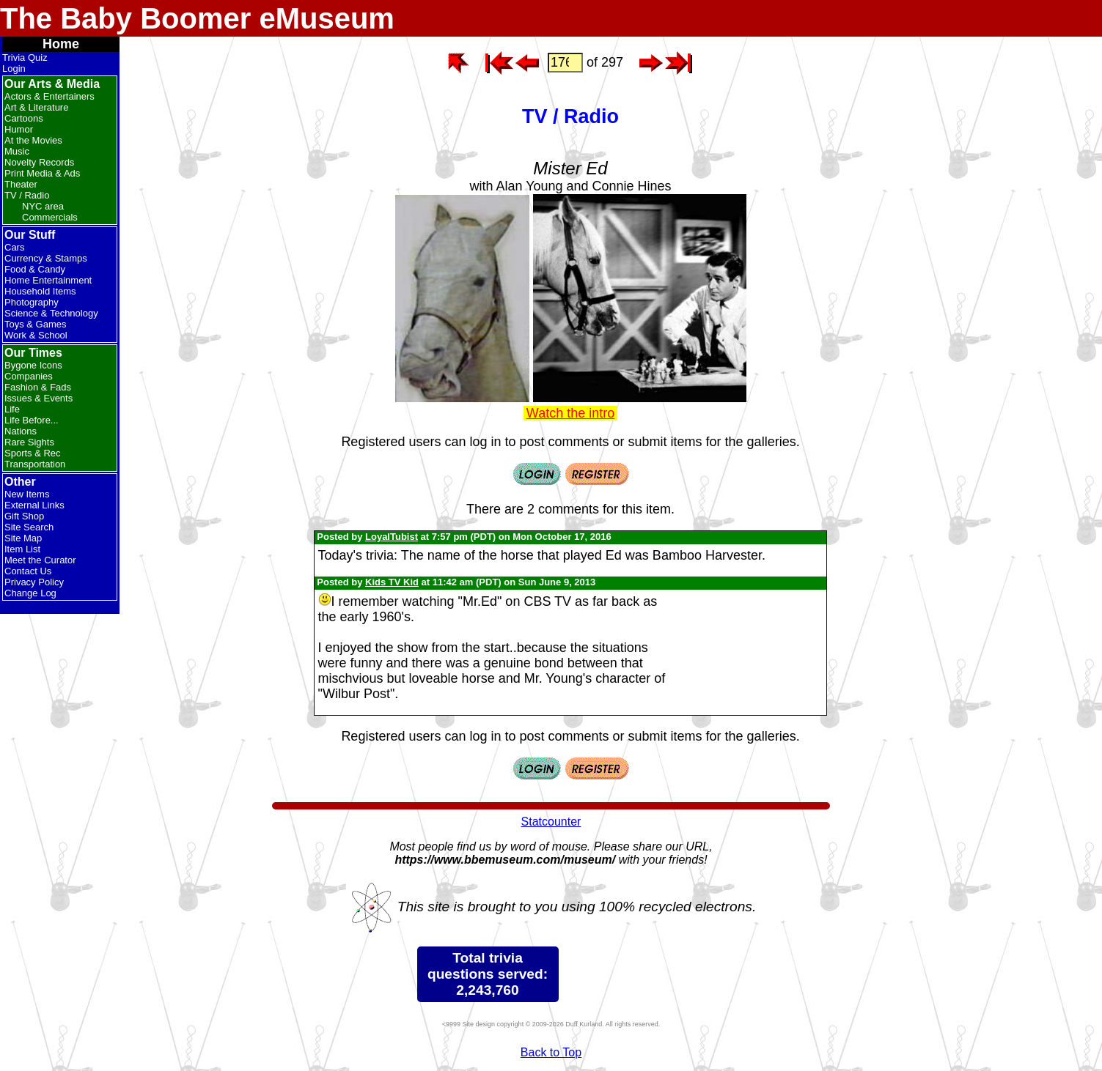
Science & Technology (51, 313)
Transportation (34, 464)
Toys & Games (35, 324)
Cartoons (23, 118)
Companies (28, 376)
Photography (31, 302)
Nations (20, 431)
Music (16, 151)
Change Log (30, 593)
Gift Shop (24, 516)
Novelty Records (39, 162)
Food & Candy (34, 269)
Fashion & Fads (37, 387)
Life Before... (31, 420)
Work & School (35, 335)
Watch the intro (570, 413)
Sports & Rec (32, 453)
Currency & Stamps (45, 258)
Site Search (29, 527)
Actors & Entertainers (49, 96)
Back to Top (551, 1052)
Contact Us (27, 571)
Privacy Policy (34, 582)
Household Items (40, 291)
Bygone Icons (33, 365)
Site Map (23, 538)
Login (14, 68)
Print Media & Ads (42, 173)
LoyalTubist (391, 536)
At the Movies (33, 140)
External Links (34, 505)
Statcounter (551, 821)
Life (12, 409)
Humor (18, 129)
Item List (22, 549)
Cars (14, 247)
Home (61, 44)
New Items (26, 494)
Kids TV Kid (392, 582)
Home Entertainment (48, 280)
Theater (20, 184)
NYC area (43, 206)
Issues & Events (38, 398)
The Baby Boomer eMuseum (197, 18)
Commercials (50, 217)
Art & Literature (36, 107)
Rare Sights (29, 442)
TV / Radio (26, 195)
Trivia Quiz (25, 57)
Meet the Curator (40, 560)
